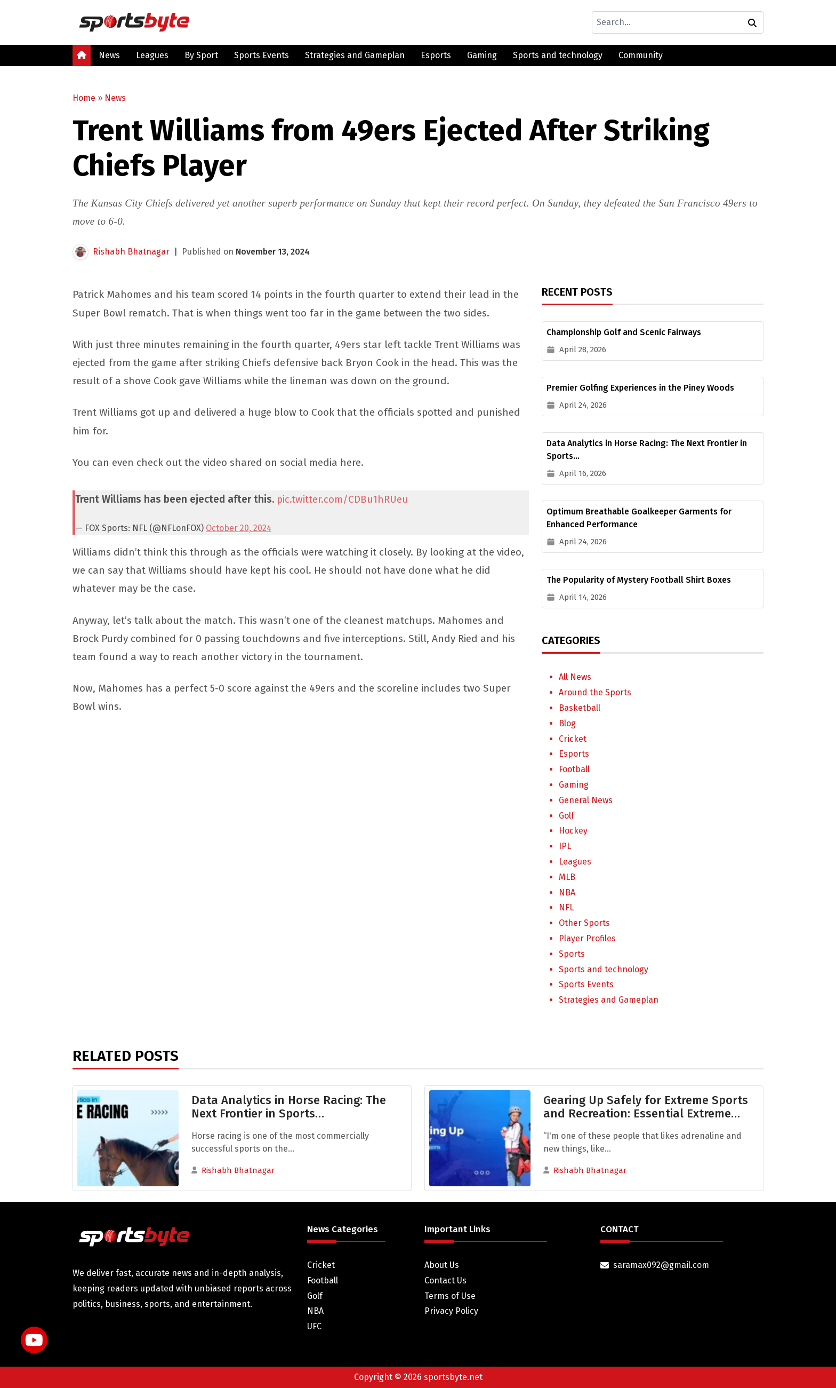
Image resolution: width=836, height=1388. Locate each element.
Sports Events (261, 55)
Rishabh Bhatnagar (131, 252)
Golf (566, 816)
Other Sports (584, 923)
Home (84, 98)
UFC (314, 1326)
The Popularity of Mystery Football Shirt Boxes (638, 580)
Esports (436, 55)
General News (586, 800)
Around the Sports (595, 692)
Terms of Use (450, 1296)
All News (575, 677)
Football (574, 769)
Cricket (572, 739)
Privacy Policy (451, 1311)
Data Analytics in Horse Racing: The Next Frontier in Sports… (288, 1107)
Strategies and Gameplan (355, 55)
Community (640, 55)
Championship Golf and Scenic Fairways (623, 332)
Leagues (152, 55)
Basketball (579, 708)
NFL (566, 907)
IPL (565, 846)
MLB (567, 877)
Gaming (482, 55)
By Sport (201, 55)
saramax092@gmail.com (661, 1265)
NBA (567, 892)
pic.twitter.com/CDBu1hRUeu (342, 499)
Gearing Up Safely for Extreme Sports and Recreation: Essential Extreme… (645, 1107)
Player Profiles (587, 938)
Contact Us (445, 1280)
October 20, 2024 (238, 528)
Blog (567, 723)
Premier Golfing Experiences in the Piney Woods (640, 388)
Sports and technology (557, 55)
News (109, 55)
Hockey (573, 831)
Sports (572, 954)
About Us (441, 1265)
